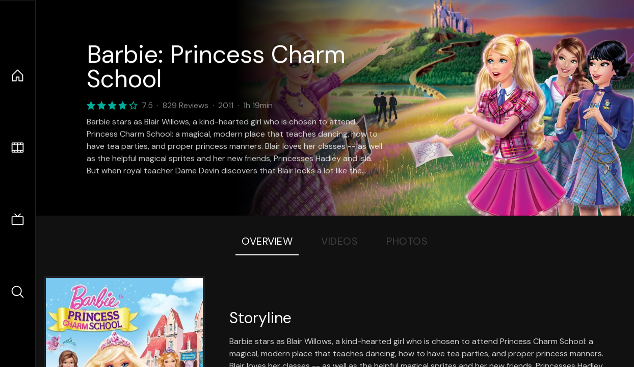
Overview (267, 241)
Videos (339, 241)
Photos (407, 241)
